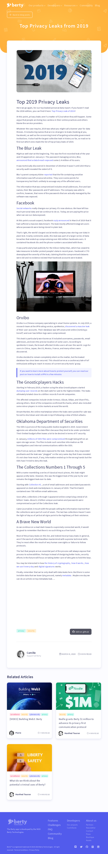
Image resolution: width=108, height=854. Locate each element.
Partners (89, 823)
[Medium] (92, 845)
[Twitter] (81, 845)
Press (88, 832)
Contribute (71, 826)
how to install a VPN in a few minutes (45, 373)
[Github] (87, 845)
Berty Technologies (15, 830)
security (31, 629)
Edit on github (80, 630)
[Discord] (75, 845)
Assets (88, 838)
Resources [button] (71, 5)
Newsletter (90, 826)
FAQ (50, 827)
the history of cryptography (57, 561)
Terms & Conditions (21, 848)
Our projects (72, 823)
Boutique (90, 835)
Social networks (24, 207)
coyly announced (61, 219)
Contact (89, 829)
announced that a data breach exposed (34, 160)
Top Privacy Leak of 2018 (63, 111)
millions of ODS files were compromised (46, 437)
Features (53, 819)
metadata (67, 573)
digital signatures (46, 565)
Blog (97, 5)
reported (48, 174)
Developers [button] (55, 5)
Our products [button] (37, 5)
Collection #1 (35, 483)
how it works (77, 561)
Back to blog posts (20, 14)
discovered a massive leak (77, 325)
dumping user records (27, 390)
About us (91, 819)
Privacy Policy (34, 848)
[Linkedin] (98, 845)
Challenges (54, 823)
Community (86, 5)
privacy (21, 629)
